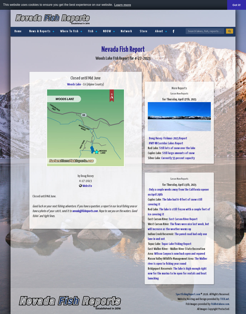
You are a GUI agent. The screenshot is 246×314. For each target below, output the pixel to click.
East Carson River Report (183, 219)
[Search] (229, 31)
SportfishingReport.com (188, 294)
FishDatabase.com (220, 304)
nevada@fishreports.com (85, 211)
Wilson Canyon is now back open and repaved (179, 253)
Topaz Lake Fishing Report (176, 244)
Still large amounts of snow (178, 153)
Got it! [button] (237, 5)
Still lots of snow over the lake (177, 148)
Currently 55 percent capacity (178, 158)
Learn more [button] (122, 5)
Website (87, 186)
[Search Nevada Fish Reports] (205, 31)
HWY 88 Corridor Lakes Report (166, 143)
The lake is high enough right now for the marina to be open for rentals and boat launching (177, 273)
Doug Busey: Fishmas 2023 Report (168, 138)
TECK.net (224, 299)
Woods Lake (74, 84)
